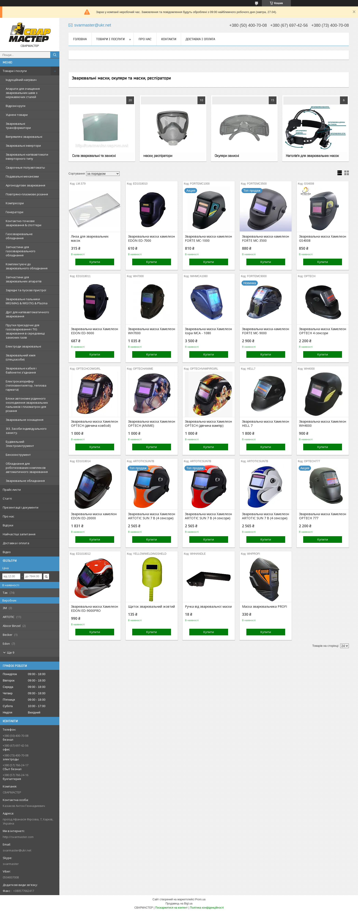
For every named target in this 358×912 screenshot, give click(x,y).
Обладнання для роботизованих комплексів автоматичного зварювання (27, 467)
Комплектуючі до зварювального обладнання (26, 266)
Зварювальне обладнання (25, 481)
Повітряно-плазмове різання (27, 194)
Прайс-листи (12, 490)
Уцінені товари (17, 115)
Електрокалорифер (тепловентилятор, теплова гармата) (26, 385)
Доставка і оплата (16, 543)
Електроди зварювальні (23, 346)
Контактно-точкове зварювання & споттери (23, 223)
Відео (7, 552)
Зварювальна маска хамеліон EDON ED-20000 (94, 516)
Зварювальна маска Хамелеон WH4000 (322, 423)
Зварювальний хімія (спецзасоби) (20, 357)
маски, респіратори (157, 156)
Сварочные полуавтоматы (25, 167)
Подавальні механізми (22, 176)
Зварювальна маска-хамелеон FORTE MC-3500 (265, 238)
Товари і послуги (15, 71)
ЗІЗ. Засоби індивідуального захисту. (26, 431)
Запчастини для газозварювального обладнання (20, 251)
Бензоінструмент (18, 455)
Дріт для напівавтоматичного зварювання (27, 314)
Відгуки (8, 525)
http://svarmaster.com (18, 837)
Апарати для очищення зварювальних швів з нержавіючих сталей (23, 93)
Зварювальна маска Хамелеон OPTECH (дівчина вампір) (208, 423)
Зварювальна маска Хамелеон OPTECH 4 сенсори (322, 331)
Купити (95, 262)
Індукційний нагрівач (21, 80)
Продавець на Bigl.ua (179, 903)
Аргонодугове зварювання (25, 185)
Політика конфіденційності (207, 907)
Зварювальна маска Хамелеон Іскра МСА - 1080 (208, 331)
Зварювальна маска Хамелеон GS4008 (322, 238)
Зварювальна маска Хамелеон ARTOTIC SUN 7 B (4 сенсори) (151, 516)
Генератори (14, 212)
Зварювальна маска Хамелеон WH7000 (151, 331)
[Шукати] (54, 54)
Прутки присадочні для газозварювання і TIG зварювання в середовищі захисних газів (25, 331)
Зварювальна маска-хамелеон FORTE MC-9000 (265, 331)
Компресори (15, 203)
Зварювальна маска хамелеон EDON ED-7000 (151, 238)
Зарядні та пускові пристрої (26, 290)
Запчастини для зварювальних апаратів (24, 279)
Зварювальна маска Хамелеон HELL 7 (265, 423)
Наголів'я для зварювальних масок (312, 156)
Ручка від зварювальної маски (208, 606)
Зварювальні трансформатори (18, 126)
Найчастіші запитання (19, 534)
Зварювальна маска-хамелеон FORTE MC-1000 (208, 238)
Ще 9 (10, 652)
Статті (7, 498)
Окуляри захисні (227, 156)
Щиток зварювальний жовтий (151, 606)
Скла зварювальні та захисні (94, 156)
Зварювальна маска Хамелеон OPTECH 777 (322, 516)
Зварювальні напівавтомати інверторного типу (27, 156)
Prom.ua (200, 899)
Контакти (168, 39)
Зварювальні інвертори (23, 145)
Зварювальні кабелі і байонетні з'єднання (21, 370)
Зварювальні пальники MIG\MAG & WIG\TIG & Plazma (26, 301)
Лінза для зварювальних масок (89, 238)
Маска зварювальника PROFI (264, 606)
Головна (80, 39)
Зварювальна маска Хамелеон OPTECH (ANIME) (151, 423)
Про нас (8, 516)
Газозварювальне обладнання (19, 236)
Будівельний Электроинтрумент (20, 444)
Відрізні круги (15, 106)
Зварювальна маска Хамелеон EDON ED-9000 (94, 331)
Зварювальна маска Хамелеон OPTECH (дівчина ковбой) (94, 423)
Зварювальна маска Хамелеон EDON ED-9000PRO (94, 608)
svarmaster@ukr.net (17, 850)
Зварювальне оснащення (24, 420)
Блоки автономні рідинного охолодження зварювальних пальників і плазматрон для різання (27, 404)
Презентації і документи (20, 507)
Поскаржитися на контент (171, 907)
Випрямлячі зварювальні (24, 137)
